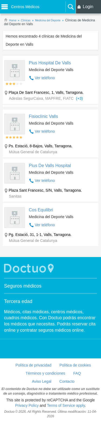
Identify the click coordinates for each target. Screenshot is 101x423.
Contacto (67, 381)
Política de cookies (75, 365)
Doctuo (29, 268)
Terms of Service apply (66, 405)
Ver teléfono (45, 78)
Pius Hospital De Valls (50, 63)
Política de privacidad (33, 365)
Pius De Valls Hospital (50, 165)
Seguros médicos (22, 286)
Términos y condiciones (45, 373)
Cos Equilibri (41, 210)
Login (88, 6)
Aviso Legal (41, 381)
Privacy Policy (27, 405)
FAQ (77, 373)
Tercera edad (18, 301)
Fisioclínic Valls (43, 116)
